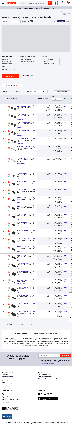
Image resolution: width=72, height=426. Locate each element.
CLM (65, 106)
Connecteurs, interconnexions (22, 12)
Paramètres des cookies (37, 424)
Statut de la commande (44, 374)
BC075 (65, 198)
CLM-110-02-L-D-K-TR (24, 114)
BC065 (65, 173)
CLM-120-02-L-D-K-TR (24, 130)
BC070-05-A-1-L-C (23, 239)
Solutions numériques (8, 383)
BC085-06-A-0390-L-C (24, 230)
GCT (18, 178)
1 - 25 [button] (11, 91)
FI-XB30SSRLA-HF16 (23, 158)
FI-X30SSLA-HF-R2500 (24, 147)
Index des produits (6, 12)
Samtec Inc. (20, 111)
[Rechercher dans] (9, 21)
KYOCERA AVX (21, 283)
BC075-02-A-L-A (22, 198)
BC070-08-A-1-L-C (23, 263)
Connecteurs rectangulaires (40, 12)
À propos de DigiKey (7, 372)
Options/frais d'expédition (45, 376)
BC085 (65, 230)
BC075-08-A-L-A (22, 255)
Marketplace (5, 374)
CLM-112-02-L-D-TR (23, 122)
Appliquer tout (10, 76)
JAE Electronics (21, 152)
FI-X (65, 147)
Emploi (4, 378)
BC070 (65, 239)
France (8, 422)
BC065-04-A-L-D (22, 181)
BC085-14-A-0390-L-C (24, 303)
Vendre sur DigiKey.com (8, 376)
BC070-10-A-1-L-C (23, 295)
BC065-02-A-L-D (22, 173)
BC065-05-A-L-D (22, 189)
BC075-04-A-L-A (22, 214)
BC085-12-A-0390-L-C (24, 312)
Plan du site (5, 381)
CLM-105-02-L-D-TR (23, 106)
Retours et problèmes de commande (47, 378)
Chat (5, 394)
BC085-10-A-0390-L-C (24, 287)
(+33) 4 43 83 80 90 (9, 397)
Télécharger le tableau (62, 91)
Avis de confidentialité (47, 363)
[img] (11, 3)
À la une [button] (31, 91)
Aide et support (42, 372)
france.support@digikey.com (11, 400)
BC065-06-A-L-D (22, 206)
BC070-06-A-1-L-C (23, 247)
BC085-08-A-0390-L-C (24, 271)
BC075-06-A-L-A (22, 222)
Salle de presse (6, 385)
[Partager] (69, 14)
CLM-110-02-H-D (22, 139)
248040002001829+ (23, 280)
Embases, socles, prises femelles (59, 12)
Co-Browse (6, 402)
